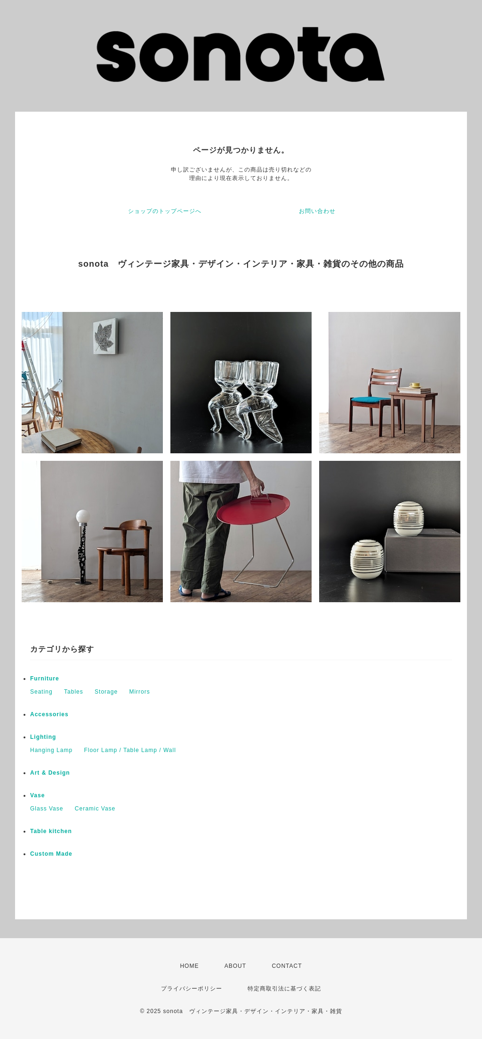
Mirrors (139, 691)
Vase (37, 795)
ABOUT (235, 966)
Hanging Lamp (51, 750)
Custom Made (51, 854)
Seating (41, 691)
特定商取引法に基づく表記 (284, 988)
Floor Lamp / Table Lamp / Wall (130, 750)
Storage (106, 691)
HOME (189, 966)
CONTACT (287, 966)
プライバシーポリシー (191, 988)
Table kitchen (51, 831)
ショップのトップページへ (164, 211)
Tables (73, 691)
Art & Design (50, 772)
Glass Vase (46, 808)
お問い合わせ (317, 211)
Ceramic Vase (95, 808)
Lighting (43, 737)
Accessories (49, 714)
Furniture (44, 678)
